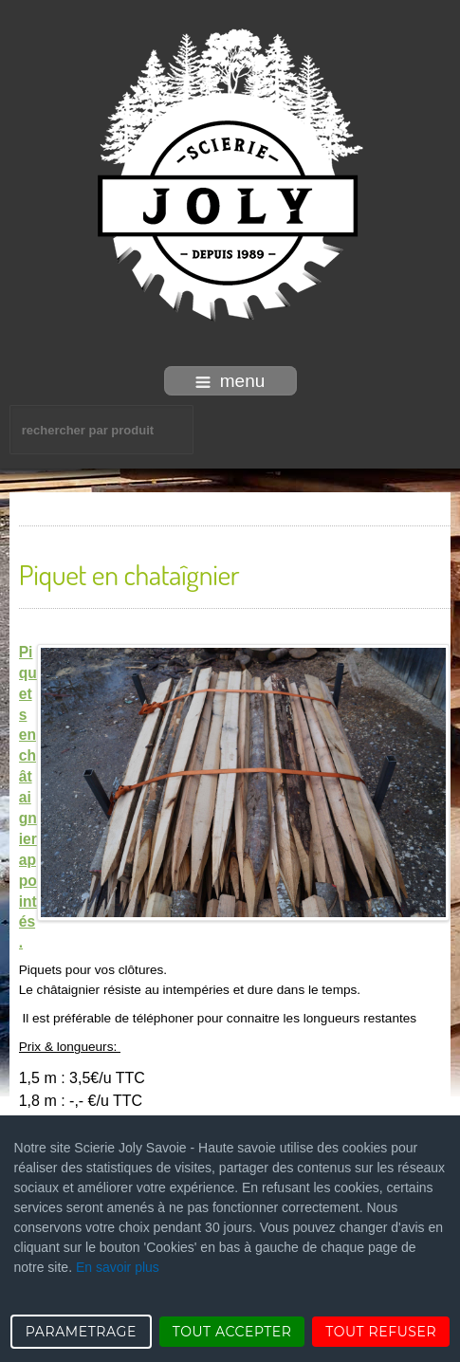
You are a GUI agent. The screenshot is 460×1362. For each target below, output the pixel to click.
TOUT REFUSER (380, 1331)
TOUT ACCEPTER (232, 1331)
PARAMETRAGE (81, 1331)
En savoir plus (117, 1267)
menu (230, 381)
